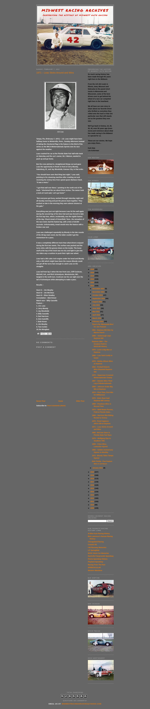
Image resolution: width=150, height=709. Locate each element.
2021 (92, 286)
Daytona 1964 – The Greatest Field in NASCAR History (99, 344)
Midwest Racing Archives (75, 10)
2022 (92, 282)
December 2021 (98, 289)
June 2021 (96, 308)
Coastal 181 (92, 544)
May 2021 (96, 312)
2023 (92, 279)
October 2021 (97, 295)
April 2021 (96, 315)
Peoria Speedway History (97, 559)
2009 (92, 508)
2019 (92, 475)
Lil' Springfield (93, 550)
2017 (92, 482)
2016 (92, 485)
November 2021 (98, 292)
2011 (92, 501)
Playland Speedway (95, 562)
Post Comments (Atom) (56, 406)
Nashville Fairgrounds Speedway (101, 556)
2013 (92, 495)
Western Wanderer (95, 570)
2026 (92, 269)
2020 (92, 472)
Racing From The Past (96, 565)
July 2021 (96, 305)
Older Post (80, 401)
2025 (92, 272)
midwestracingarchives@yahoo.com (81, 704)
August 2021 (97, 302)
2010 (92, 505)
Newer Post (40, 401)
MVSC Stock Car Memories (98, 553)
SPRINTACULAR (94, 567)
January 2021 (97, 468)
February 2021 (98, 321)
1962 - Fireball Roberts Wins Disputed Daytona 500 (102, 369)
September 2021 (98, 298)
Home (60, 401)
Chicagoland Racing (96, 542)
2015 (92, 488)
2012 (92, 498)
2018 (92, 478)
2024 (92, 276)
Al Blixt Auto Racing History (99, 533)
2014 (92, 492)
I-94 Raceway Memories (97, 547)
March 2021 (97, 318)
